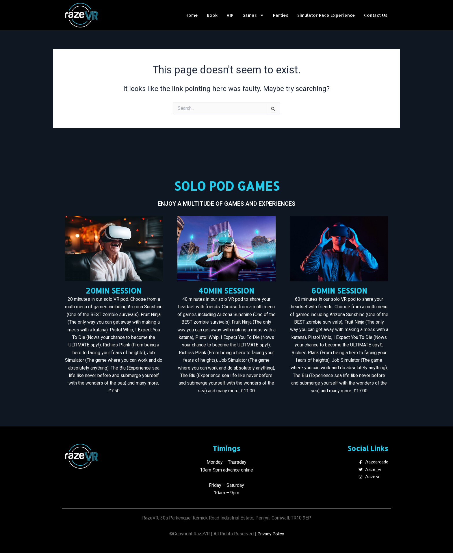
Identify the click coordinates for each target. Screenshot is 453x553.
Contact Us (375, 15)
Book (212, 15)
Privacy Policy (270, 534)
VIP (229, 15)
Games (253, 15)
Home (191, 15)
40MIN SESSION (226, 290)
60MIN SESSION (339, 290)
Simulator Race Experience (326, 15)
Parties (280, 15)
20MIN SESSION (114, 290)
